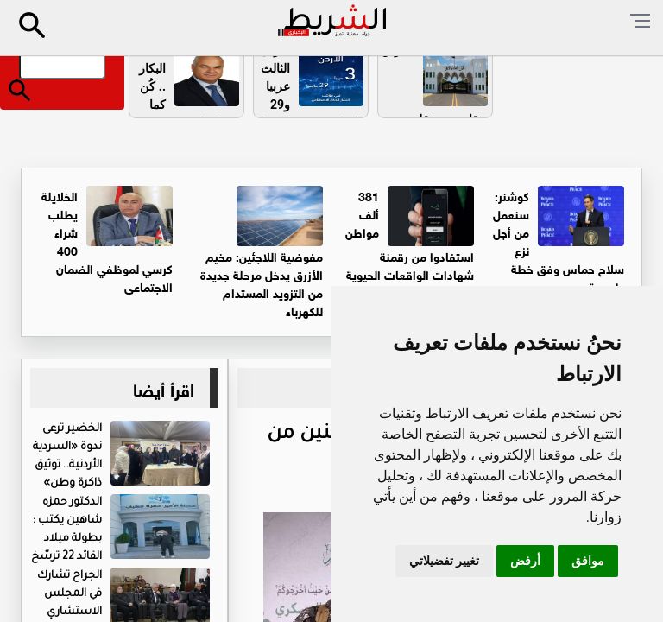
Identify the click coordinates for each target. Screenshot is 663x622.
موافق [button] (587, 561)
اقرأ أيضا (163, 387)
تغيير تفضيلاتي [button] (444, 561)
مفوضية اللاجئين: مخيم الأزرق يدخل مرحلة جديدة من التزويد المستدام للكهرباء (261, 282)
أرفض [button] (525, 561)
